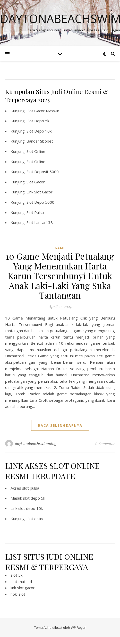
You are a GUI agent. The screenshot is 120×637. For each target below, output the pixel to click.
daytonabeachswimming (35, 443)
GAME (60, 248)
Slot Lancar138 (40, 222)
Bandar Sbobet (40, 141)
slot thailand (21, 581)
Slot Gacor (36, 181)
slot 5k (16, 575)
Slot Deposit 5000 (43, 171)
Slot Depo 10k (39, 131)
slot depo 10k (30, 508)
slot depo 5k (34, 498)
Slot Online (36, 151)
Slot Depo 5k (38, 120)
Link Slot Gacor (40, 191)
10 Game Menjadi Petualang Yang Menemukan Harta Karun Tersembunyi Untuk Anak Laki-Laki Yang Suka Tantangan (60, 275)
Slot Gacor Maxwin (43, 110)
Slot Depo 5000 (40, 202)
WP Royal (78, 627)
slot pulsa (30, 488)
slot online (36, 518)
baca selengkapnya (60, 425)
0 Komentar (105, 443)
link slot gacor (23, 587)
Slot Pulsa (35, 212)
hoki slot (18, 594)
